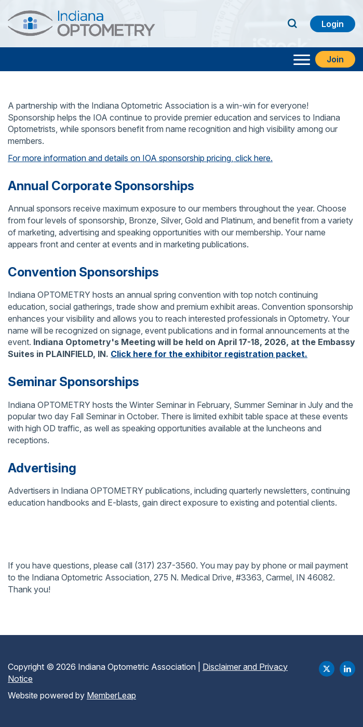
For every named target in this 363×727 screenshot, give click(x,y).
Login (332, 24)
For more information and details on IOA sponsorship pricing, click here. (140, 158)
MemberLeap (111, 695)
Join (335, 59)
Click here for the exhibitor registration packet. (209, 354)
